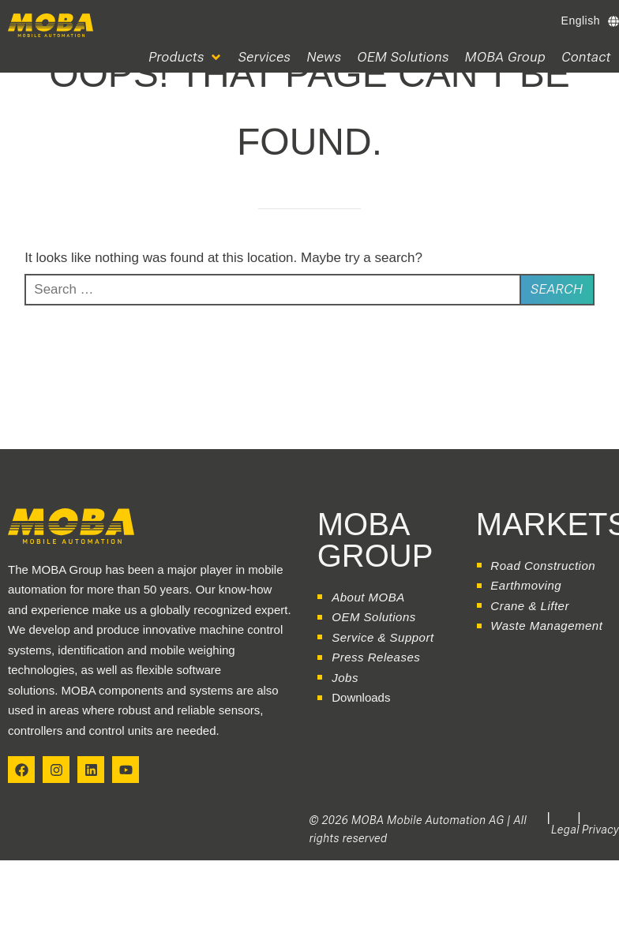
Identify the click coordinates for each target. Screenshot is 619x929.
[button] (186, 57)
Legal (565, 829)
